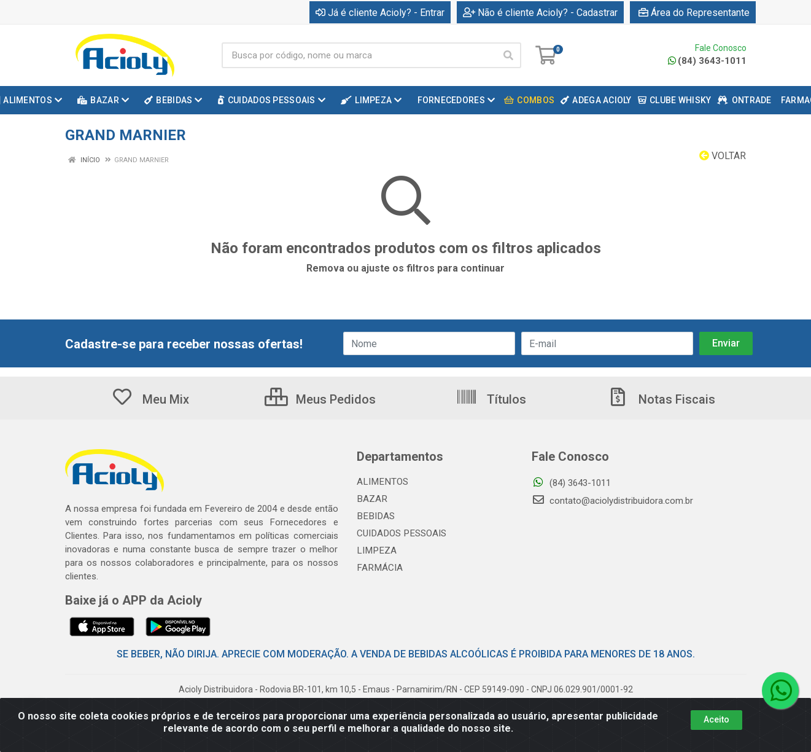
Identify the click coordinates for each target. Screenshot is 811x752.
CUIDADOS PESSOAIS (400, 533)
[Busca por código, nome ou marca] (359, 55)
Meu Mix (150, 399)
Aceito (716, 719)
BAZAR (371, 498)
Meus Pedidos (320, 399)
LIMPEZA (375, 550)
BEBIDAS (374, 516)
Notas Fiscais (661, 399)
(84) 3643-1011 (707, 60)
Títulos (491, 399)
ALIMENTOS (381, 481)
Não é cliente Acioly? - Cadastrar (540, 12)
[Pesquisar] (508, 55)
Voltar (722, 156)
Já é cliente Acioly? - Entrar (380, 12)
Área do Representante (694, 12)
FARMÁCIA (379, 567)
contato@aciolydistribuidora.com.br (612, 500)
